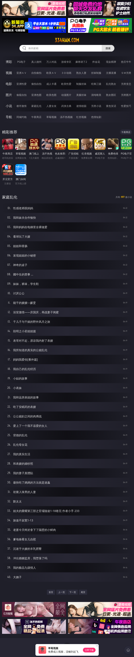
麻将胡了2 (81, 62)
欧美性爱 (66, 84)
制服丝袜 (81, 84)
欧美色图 (51, 95)
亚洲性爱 (21, 84)
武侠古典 (66, 106)
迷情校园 (81, 106)
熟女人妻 (81, 73)
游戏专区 (66, 62)
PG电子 (21, 62)
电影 (9, 84)
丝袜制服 (96, 73)
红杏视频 (81, 117)
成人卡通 (51, 84)
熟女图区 (111, 95)
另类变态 (126, 84)
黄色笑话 (111, 106)
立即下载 (89, 649)
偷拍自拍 (36, 84)
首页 (51, 592)
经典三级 (96, 84)
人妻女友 (51, 106)
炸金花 (96, 62)
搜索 (108, 48)
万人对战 (51, 62)
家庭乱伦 (36, 106)
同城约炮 (21, 117)
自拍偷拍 (36, 73)
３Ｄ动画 (66, 73)
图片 (9, 95)
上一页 (61, 592)
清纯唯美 (96, 95)
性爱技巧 (126, 106)
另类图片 (126, 95)
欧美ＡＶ (51, 73)
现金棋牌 (111, 62)
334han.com (67, 40)
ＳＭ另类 (126, 73)
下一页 (72, 592)
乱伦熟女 (111, 84)
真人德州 (36, 62)
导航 (9, 117)
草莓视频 (51, 117)
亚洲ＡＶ (21, 73)
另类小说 (96, 106)
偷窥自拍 (21, 95)
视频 (9, 73)
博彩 (9, 62)
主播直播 (111, 73)
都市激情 (21, 106)
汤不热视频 (66, 117)
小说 (9, 106)
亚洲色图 (36, 95)
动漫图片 (66, 95)
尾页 (83, 592)
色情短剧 (96, 117)
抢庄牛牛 (126, 62)
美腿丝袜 (81, 95)
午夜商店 (36, 117)
